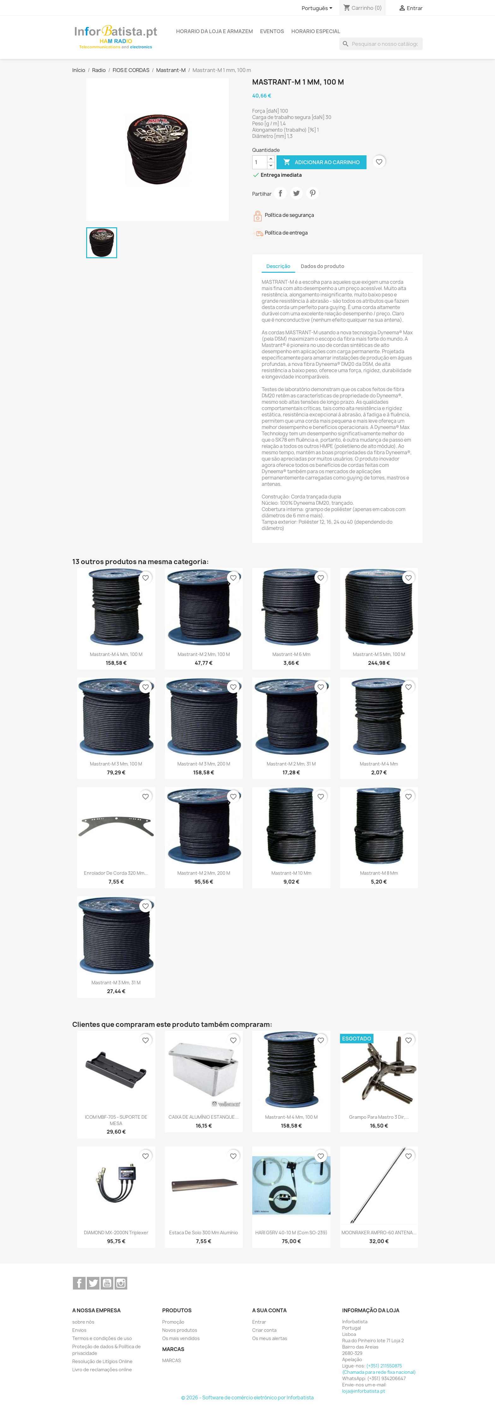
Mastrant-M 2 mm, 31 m (291, 764)
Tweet (296, 193)
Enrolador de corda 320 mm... (116, 873)
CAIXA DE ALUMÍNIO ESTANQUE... (204, 1117)
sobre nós (83, 1322)
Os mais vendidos (181, 1338)
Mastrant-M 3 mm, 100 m (116, 764)
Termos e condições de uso (102, 1338)
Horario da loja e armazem (214, 31)
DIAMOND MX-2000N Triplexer (116, 1233)
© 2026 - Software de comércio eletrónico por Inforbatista (247, 1397)
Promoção (173, 1322)
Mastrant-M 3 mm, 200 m (203, 764)
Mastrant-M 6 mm (291, 654)
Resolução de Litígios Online (102, 1361)
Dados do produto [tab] (322, 266)
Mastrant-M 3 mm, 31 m (116, 983)
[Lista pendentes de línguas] (318, 8)
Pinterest (312, 193)
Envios (79, 1330)
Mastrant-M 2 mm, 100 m (204, 654)
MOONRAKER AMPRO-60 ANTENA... (379, 1233)
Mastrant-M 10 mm (291, 873)
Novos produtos (179, 1330)
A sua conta (269, 1310)
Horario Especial (315, 31)
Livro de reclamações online (102, 1370)
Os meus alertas (269, 1338)
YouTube (107, 1283)
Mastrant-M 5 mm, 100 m (379, 654)
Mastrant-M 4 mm (379, 764)
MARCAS (171, 1360)
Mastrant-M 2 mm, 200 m (203, 873)
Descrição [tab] (278, 266)
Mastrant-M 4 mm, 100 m (116, 654)
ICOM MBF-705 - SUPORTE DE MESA (116, 1120)
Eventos (272, 31)
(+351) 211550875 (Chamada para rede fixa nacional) (379, 1369)
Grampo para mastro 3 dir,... (379, 1117)
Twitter (93, 1283)
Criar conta (264, 1330)
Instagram (121, 1283)
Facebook (79, 1283)
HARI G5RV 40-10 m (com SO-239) (291, 1233)
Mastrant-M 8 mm (379, 873)
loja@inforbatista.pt (363, 1391)
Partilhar (280, 193)
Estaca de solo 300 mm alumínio (203, 1233)
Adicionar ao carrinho (321, 162)
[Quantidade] (259, 162)
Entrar (259, 1322)
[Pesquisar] (381, 44)
